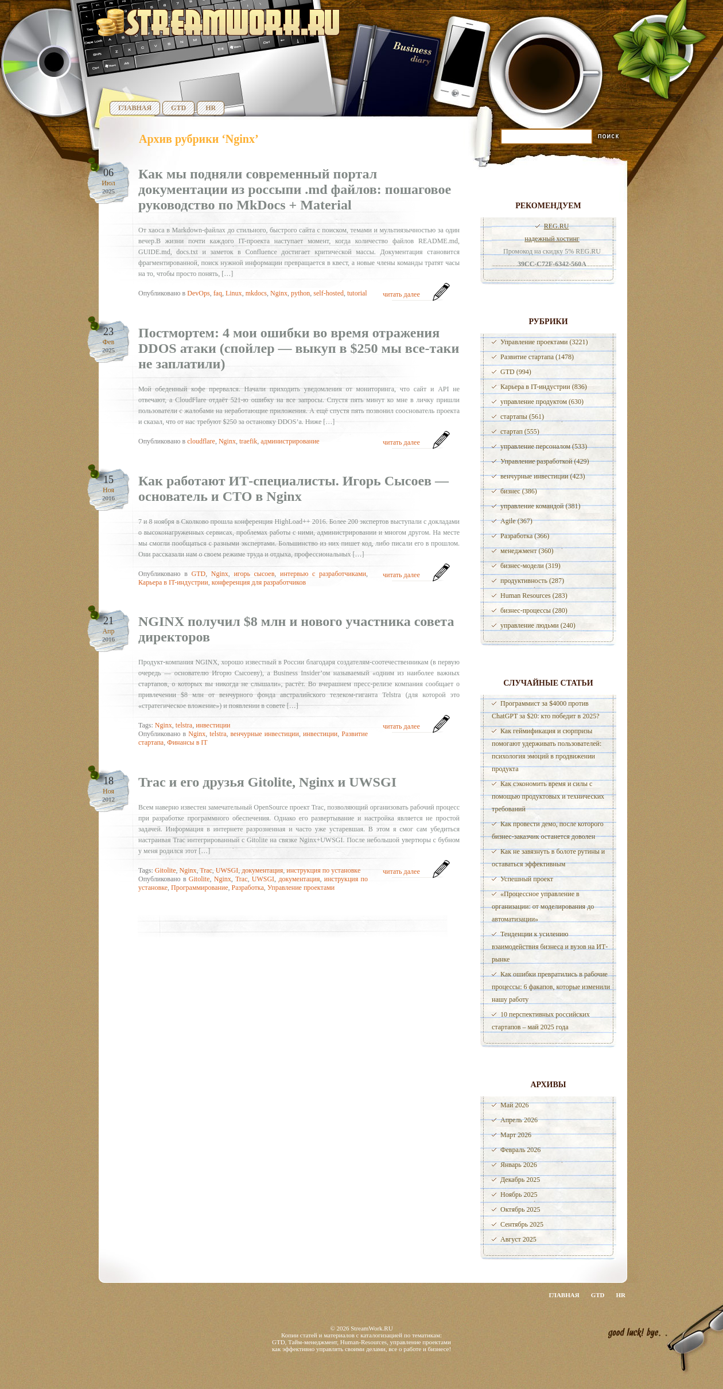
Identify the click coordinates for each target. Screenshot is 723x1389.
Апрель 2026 (519, 1120)
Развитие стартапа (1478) (537, 357)
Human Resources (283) (533, 596)
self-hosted (328, 293)
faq (217, 293)
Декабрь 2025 (520, 1180)
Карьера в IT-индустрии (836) (543, 387)
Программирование (199, 888)
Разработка (248, 888)
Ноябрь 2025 (519, 1194)
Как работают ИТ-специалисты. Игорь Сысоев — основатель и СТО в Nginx (293, 488)
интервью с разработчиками (323, 574)
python (300, 293)
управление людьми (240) (538, 625)
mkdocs (256, 293)
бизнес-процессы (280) (533, 610)
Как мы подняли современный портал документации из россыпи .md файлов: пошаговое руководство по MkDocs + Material (294, 189)
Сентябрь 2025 (521, 1224)
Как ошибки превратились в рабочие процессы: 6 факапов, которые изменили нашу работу (551, 986)
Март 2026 (515, 1135)
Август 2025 (518, 1239)
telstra (184, 725)
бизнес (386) (518, 491)
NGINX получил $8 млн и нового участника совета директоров (296, 629)
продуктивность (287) (532, 581)
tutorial (357, 293)
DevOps (198, 293)
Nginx (278, 293)
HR (210, 108)
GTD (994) (515, 372)
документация (262, 870)
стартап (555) (519, 431)
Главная (134, 108)
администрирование (290, 441)
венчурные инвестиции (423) (542, 476)
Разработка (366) (524, 536)
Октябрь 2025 (520, 1209)
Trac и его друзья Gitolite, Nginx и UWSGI (267, 782)
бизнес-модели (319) (530, 566)
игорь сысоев (254, 574)
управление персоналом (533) (543, 446)
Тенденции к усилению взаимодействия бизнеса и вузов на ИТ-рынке (550, 946)
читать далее (401, 294)
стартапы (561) (522, 417)
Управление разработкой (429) (544, 461)
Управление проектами (301, 888)
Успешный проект (526, 879)
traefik (248, 441)
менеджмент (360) (526, 551)
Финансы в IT (187, 742)
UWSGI (227, 870)
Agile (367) (516, 521)
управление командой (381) (540, 506)
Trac (206, 870)
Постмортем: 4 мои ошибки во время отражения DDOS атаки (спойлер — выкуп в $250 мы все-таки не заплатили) (298, 348)
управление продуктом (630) (542, 402)
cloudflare (201, 441)
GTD (178, 108)
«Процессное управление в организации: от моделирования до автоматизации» (543, 906)
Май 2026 (514, 1105)
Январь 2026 (518, 1165)
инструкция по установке (323, 870)
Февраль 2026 (520, 1150)
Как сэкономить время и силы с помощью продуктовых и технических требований (548, 796)
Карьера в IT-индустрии (173, 582)
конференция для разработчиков (259, 582)
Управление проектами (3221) (544, 342)
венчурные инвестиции (264, 734)
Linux (234, 293)
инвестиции (213, 725)
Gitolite (165, 870)
